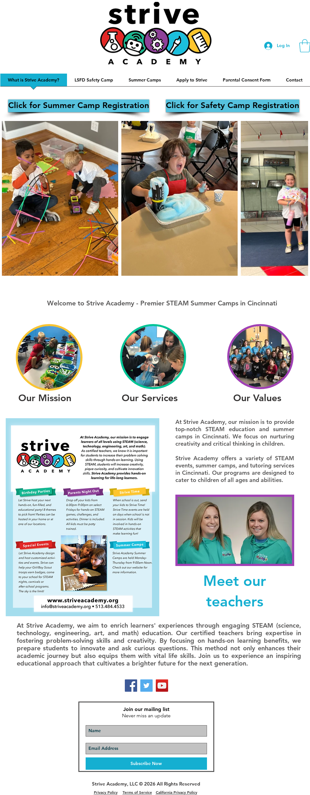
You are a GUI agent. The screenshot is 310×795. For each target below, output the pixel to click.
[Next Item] (297, 198)
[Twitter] (146, 685)
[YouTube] (162, 685)
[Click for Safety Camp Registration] (232, 105)
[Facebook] (131, 685)
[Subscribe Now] (146, 763)
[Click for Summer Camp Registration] (78, 105)
